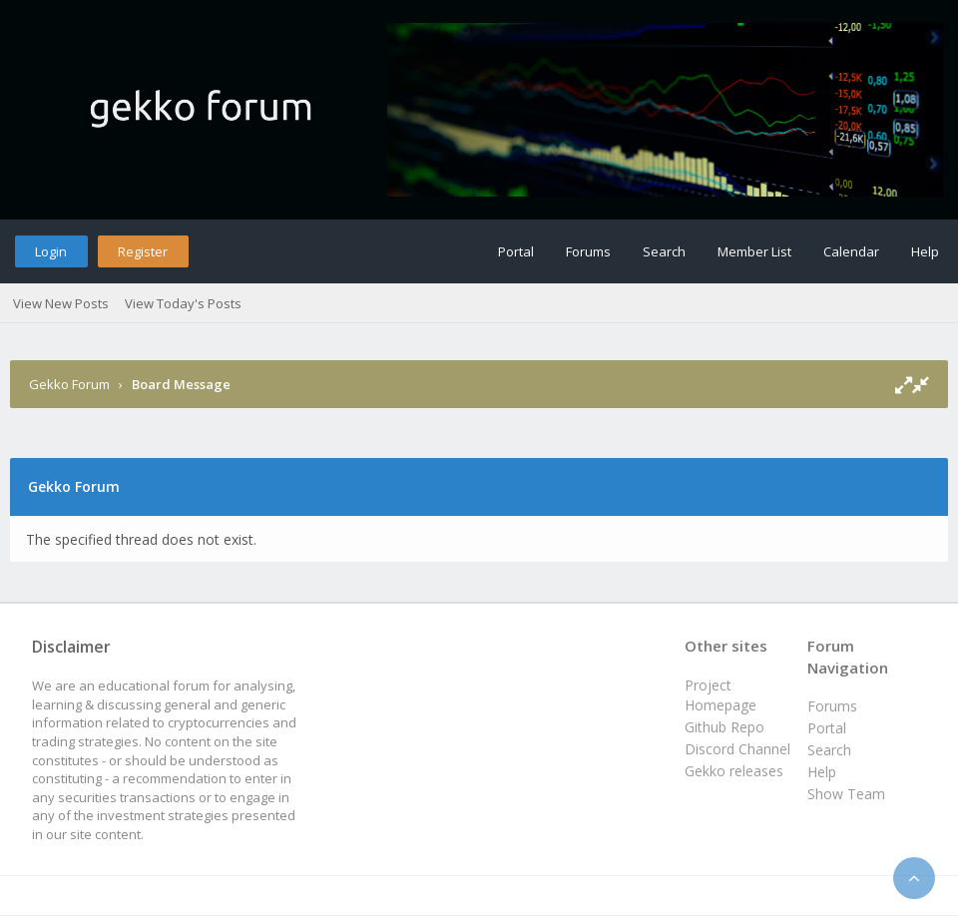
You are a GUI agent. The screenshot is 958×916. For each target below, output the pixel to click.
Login (51, 251)
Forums (588, 251)
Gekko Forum (69, 384)
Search (664, 251)
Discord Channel (737, 748)
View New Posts (61, 303)
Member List (754, 251)
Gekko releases (734, 770)
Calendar (851, 251)
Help (925, 251)
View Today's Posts (183, 303)
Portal (516, 251)
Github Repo (724, 726)
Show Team (846, 793)
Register (143, 251)
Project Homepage (720, 695)
